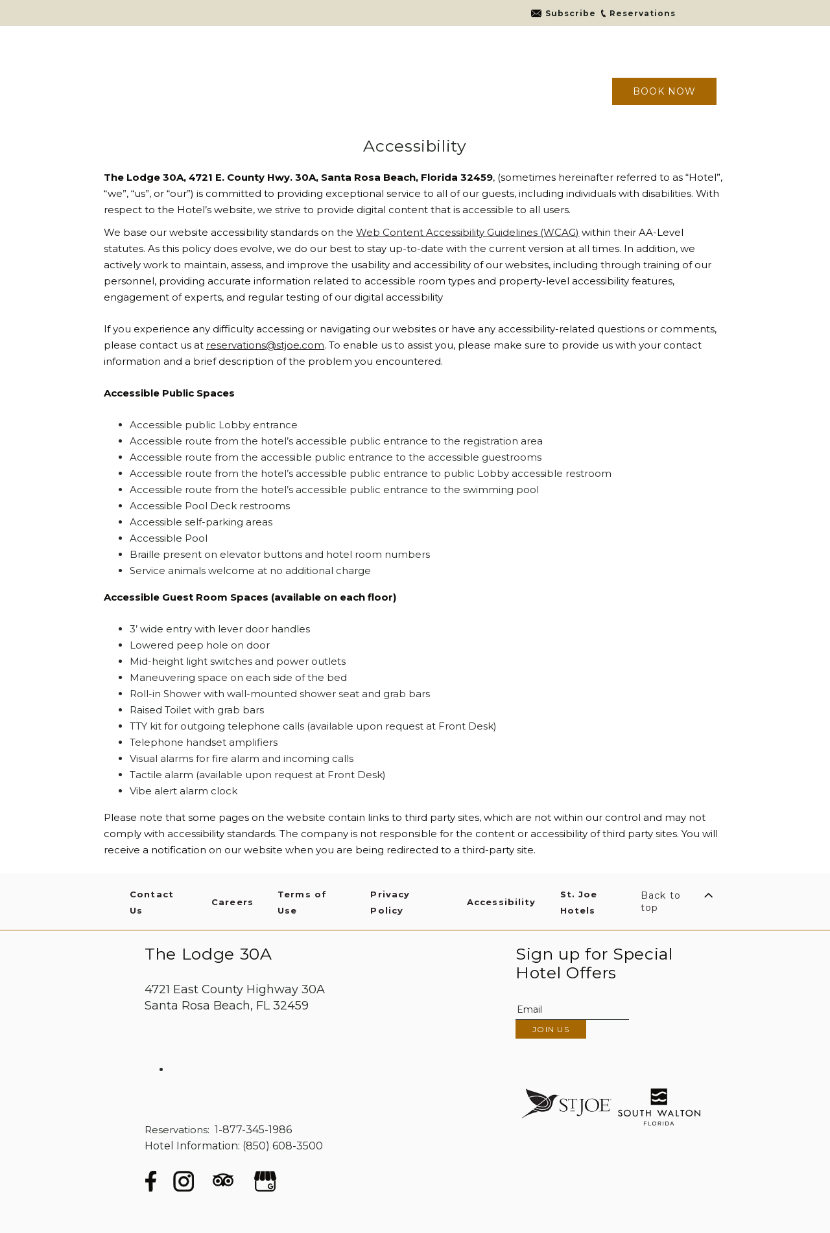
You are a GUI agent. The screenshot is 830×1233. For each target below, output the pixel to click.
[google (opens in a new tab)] (265, 1181)
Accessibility (414, 146)
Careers (232, 902)
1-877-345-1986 (253, 1130)
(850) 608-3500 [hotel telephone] (283, 1146)
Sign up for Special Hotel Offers (594, 963)
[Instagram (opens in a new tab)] (183, 1181)
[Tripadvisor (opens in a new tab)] (223, 1183)
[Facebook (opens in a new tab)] (151, 1181)
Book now (664, 91)
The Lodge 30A (208, 954)
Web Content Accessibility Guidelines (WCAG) (467, 232)
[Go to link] (563, 13)
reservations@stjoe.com (265, 345)
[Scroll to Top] (679, 902)
